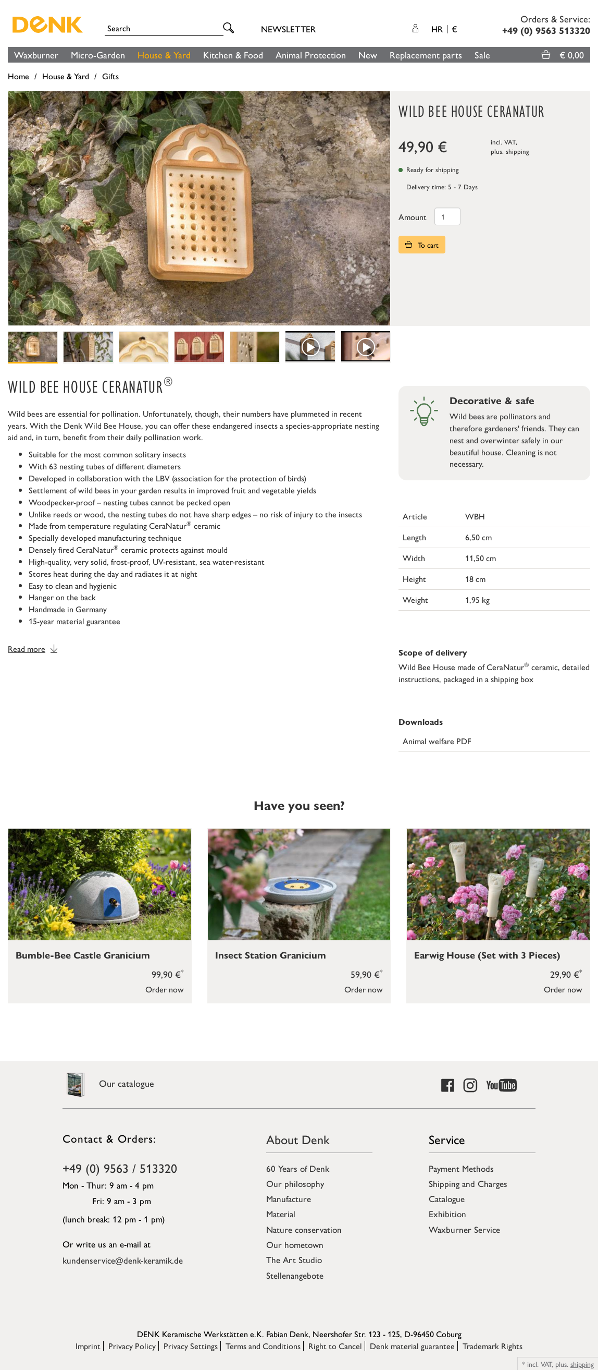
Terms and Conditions (263, 1346)
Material (280, 1213)
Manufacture (288, 1198)
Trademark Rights (492, 1346)
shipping (517, 151)
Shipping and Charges (468, 1183)
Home (18, 76)
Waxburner (36, 54)
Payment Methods (461, 1168)
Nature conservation (304, 1229)
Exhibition (447, 1213)
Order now (164, 989)
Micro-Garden (98, 54)
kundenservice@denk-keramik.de (123, 1260)
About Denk (298, 1139)
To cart (422, 244)
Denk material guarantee (412, 1346)
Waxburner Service (464, 1229)
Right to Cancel (335, 1346)
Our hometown (294, 1244)
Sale (482, 54)
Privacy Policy (132, 1346)
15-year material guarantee (74, 621)
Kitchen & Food (233, 54)
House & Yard (164, 54)
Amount (412, 217)
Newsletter (288, 28)
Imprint (88, 1346)
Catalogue (447, 1198)
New (367, 54)
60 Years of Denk (297, 1168)
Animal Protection (311, 54)
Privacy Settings (191, 1346)
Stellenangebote (294, 1275)
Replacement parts (426, 54)
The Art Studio (294, 1259)
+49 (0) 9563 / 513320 (120, 1168)
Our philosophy (295, 1183)
